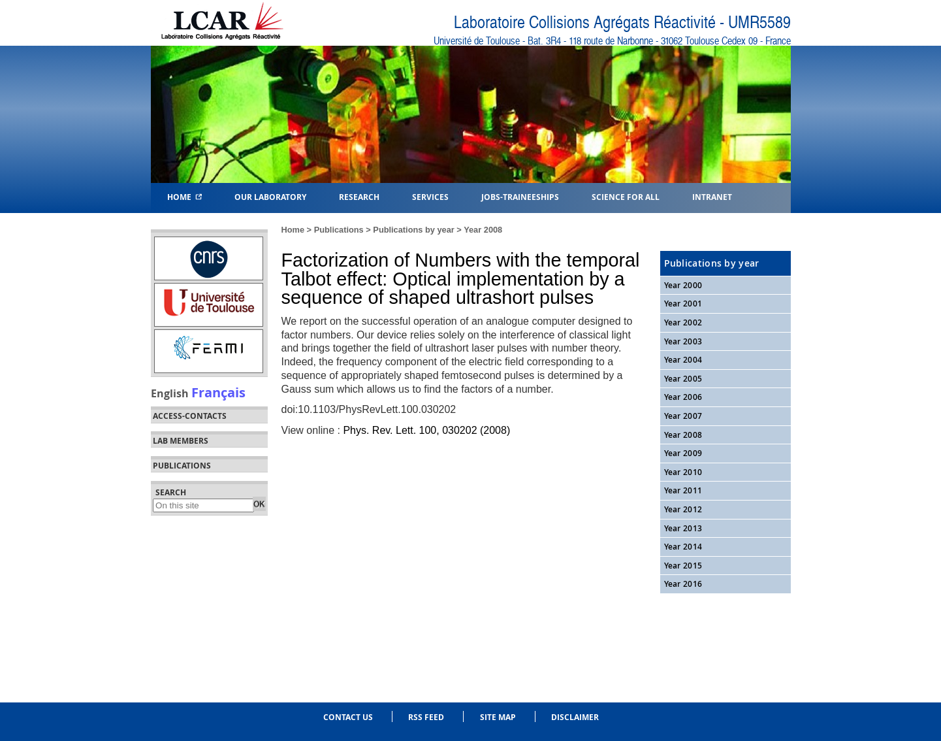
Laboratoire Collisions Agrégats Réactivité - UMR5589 (622, 22)
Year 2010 (683, 472)
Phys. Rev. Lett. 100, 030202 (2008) (426, 430)
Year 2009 (683, 453)
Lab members (180, 441)
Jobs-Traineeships (520, 196)
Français (218, 392)
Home (184, 196)
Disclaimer (575, 717)
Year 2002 (683, 322)
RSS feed (426, 717)
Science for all (626, 196)
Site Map (498, 717)
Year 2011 (683, 490)
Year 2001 (683, 303)
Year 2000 (683, 285)
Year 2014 (683, 546)
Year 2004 (683, 359)
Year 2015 (683, 565)
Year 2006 (683, 397)
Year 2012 (683, 509)
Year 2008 (483, 230)
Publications (339, 230)
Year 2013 (683, 528)
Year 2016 (683, 583)
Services (430, 196)
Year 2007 (683, 415)
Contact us (348, 717)
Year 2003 (683, 341)
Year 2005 (683, 378)
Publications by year (413, 230)
